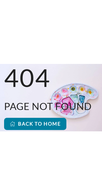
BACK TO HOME (35, 124)
